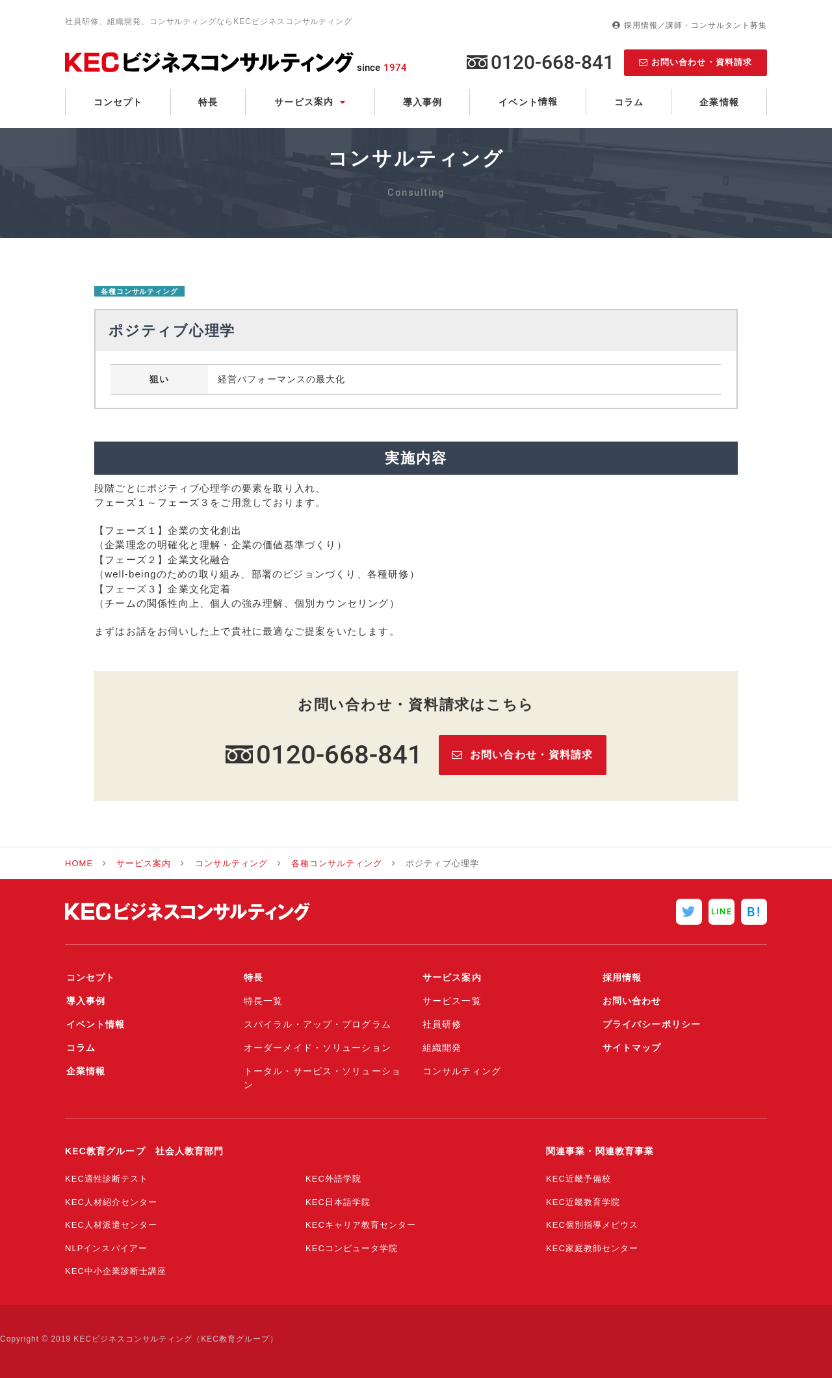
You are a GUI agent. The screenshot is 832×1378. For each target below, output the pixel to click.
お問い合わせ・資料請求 (701, 62)
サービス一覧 (452, 1001)
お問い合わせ (630, 1001)
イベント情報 (94, 1024)
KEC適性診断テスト (106, 1179)
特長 (208, 102)
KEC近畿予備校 (578, 1179)
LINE (721, 911)
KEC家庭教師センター (592, 1248)
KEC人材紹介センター (111, 1202)
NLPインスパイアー (106, 1248)
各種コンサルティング (139, 291)
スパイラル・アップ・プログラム (317, 1024)
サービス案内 (143, 863)
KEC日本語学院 (338, 1202)
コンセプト (118, 102)
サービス (303, 102)
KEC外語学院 (333, 1179)
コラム (629, 102)
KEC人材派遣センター (111, 1225)
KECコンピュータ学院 (352, 1248)
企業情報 (718, 102)
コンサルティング (231, 863)
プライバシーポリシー (650, 1024)
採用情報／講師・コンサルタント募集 (695, 25)
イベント (528, 102)
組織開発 (442, 1047)
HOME (79, 863)
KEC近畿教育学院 (583, 1202)
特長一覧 (263, 1001)
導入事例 (422, 102)
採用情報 (620, 977)
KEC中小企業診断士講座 (115, 1271)
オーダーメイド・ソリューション (317, 1047)
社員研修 (442, 1024)
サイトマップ (630, 1047)
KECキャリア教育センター (361, 1225)
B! (753, 912)
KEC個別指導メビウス (592, 1225)
